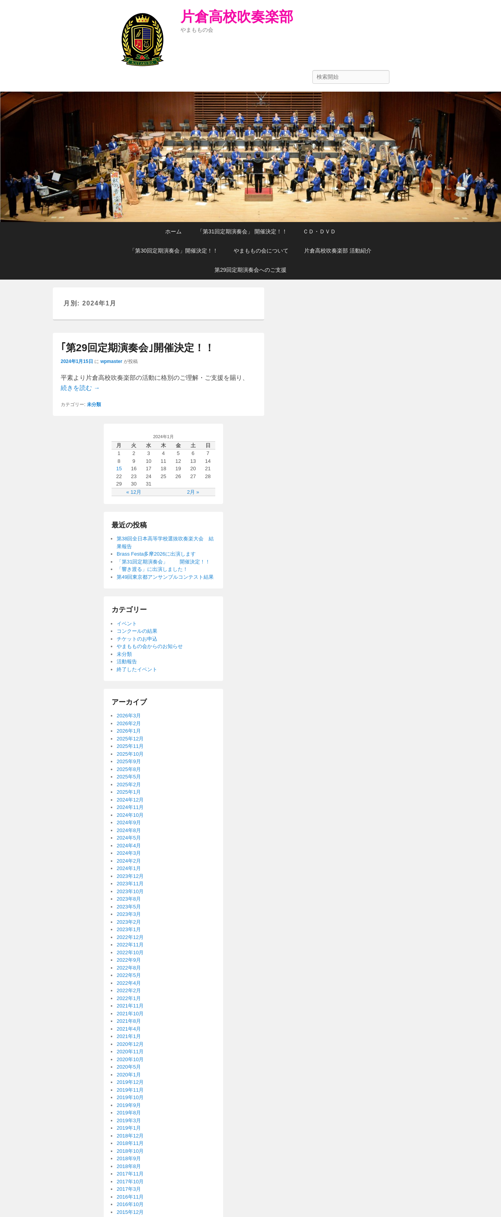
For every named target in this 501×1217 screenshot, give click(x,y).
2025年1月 (129, 792)
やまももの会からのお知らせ (150, 646)
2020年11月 (130, 1051)
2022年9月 (129, 960)
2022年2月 (129, 990)
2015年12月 (130, 1212)
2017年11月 (130, 1174)
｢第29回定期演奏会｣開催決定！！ (137, 348)
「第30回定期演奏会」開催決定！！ (174, 250)
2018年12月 (130, 1136)
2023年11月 (130, 884)
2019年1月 (129, 1128)
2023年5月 (129, 907)
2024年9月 (129, 822)
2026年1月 (129, 731)
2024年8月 (129, 830)
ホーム (173, 231)
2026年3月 (129, 716)
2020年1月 (129, 1075)
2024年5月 (129, 838)
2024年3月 (129, 853)
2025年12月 (130, 739)
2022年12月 (130, 937)
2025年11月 (130, 746)
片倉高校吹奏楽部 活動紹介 (337, 250)
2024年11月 (130, 807)
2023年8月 (129, 899)
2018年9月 (129, 1158)
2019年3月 (129, 1120)
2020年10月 (130, 1059)
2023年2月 (129, 922)
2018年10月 (130, 1151)
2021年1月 (129, 1036)
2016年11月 (130, 1197)
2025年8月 (129, 769)
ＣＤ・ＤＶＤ (319, 231)
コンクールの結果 (137, 631)
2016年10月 (130, 1204)
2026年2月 (129, 723)
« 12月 (133, 492)
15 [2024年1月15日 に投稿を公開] (119, 468)
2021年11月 (130, 1006)
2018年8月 (129, 1166)
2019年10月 (130, 1097)
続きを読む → (80, 388)
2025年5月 (129, 777)
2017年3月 (129, 1189)
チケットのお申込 (137, 639)
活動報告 (127, 661)
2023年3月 (129, 914)
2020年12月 (130, 1044)
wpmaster (111, 361)
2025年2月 (129, 784)
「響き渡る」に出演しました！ (152, 569)
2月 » (193, 492)
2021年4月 (129, 1029)
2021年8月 (129, 1021)
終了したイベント (137, 669)
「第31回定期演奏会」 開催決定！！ (242, 231)
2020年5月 (129, 1067)
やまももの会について (261, 250)
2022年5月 (129, 975)
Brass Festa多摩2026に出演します (156, 554)
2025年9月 (129, 761)
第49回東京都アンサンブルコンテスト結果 (165, 577)
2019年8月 (129, 1113)
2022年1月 (129, 998)
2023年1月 (129, 929)
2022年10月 (130, 952)
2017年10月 (130, 1181)
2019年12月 (130, 1082)
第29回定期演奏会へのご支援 (250, 270)
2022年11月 (130, 945)
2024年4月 (129, 846)
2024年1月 (129, 868)
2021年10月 (130, 1014)
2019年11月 (130, 1090)
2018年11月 (130, 1143)
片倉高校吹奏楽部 (236, 17)
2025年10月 (130, 754)
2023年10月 (130, 891)
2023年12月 (130, 876)
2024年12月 (130, 800)
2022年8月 (129, 968)
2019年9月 (129, 1105)
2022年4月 (129, 983)
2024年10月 (130, 815)
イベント (127, 624)
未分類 (94, 404)
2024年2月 (129, 861)
